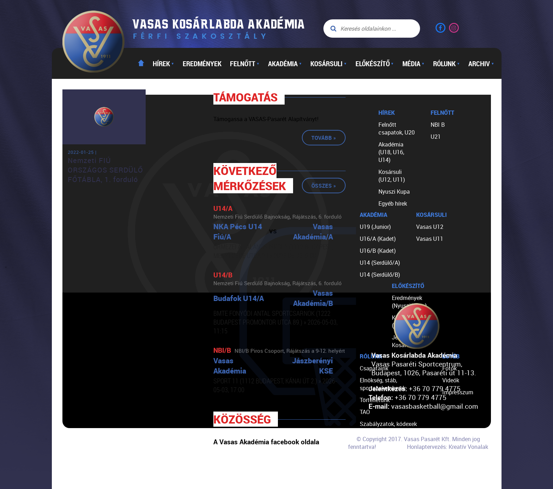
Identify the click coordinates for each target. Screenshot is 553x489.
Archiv (481, 63)
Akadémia (285, 63)
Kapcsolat (372, 472)
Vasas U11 (429, 239)
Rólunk (446, 63)
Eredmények (202, 63)
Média (413, 63)
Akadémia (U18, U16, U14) (391, 152)
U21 (436, 136)
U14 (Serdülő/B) (380, 274)
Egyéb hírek (392, 203)
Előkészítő (375, 63)
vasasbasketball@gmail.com (434, 406)
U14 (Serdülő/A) (380, 263)
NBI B (438, 124)
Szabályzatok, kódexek (388, 424)
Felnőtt (245, 63)
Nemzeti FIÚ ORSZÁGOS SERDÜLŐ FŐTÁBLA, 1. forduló (105, 170)
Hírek (163, 63)
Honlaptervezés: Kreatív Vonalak (447, 447)
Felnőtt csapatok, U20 (396, 128)
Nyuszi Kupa (394, 191)
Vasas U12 (429, 227)
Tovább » (323, 137)
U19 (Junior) (375, 227)
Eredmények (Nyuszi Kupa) (409, 301)
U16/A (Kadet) (378, 239)
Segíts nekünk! (378, 460)
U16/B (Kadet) (378, 251)
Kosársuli (328, 63)
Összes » (323, 185)
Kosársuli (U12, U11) (391, 175)
